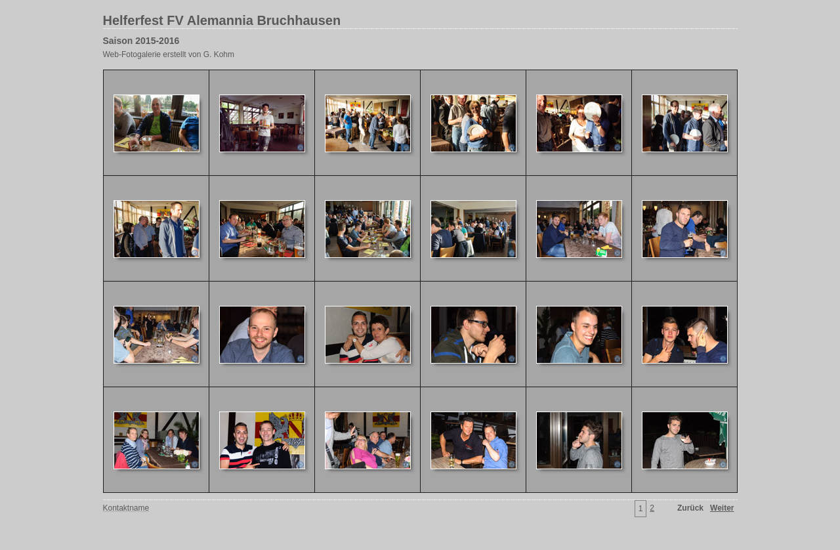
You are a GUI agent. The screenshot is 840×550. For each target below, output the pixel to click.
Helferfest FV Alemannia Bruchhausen (222, 20)
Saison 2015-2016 (141, 40)
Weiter (722, 508)
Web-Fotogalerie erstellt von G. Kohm (169, 54)
